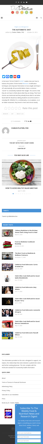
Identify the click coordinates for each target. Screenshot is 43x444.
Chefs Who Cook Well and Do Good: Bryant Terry (27, 300)
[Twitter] (18, 2)
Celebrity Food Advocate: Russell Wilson (26, 334)
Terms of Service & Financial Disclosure (14, 382)
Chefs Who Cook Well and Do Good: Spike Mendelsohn (27, 277)
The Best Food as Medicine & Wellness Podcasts (25, 254)
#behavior (26, 83)
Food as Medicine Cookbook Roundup (25, 243)
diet (12, 113)
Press (3, 399)
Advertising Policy (7, 386)
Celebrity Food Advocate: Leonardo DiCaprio (27, 311)
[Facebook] (12, 428)
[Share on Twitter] (26, 121)
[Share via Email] (30, 121)
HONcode (5, 367)
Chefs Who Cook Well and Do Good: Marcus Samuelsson (27, 322)
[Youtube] (26, 2)
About (4, 378)
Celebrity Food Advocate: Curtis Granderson (26, 265)
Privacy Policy (6, 390)
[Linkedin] (23, 2)
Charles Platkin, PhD (18, 32)
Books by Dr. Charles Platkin (10, 403)
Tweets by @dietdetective (9, 216)
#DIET (22, 81)
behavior (5, 113)
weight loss (20, 113)
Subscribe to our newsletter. (10, 395)
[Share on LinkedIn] (28, 121)
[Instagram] (21, 2)
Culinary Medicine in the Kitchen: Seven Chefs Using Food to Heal (26, 231)
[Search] (41, 17)
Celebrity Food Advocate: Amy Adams (25, 288)
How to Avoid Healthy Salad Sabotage (21, 188)
